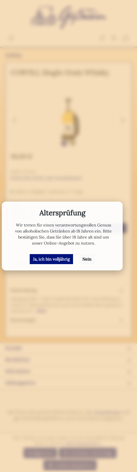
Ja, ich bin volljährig (51, 259)
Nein (86, 259)
